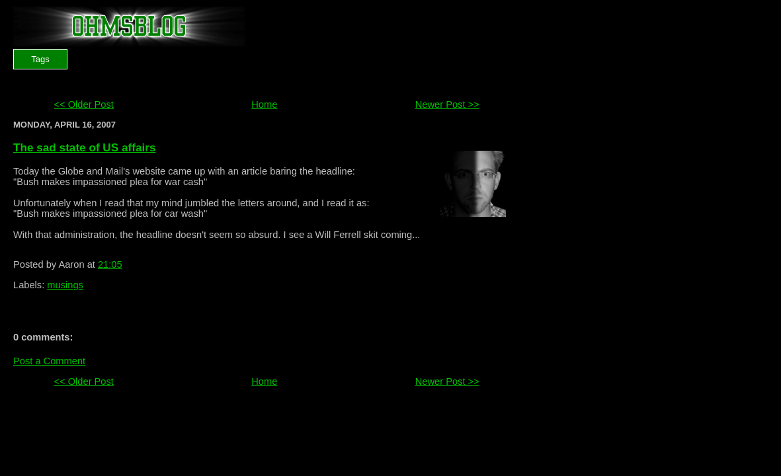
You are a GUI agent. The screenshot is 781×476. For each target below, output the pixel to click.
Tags (40, 59)
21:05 (110, 264)
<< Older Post (83, 104)
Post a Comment (49, 361)
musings (65, 285)
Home (264, 104)
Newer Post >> (447, 104)
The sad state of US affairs (84, 147)
